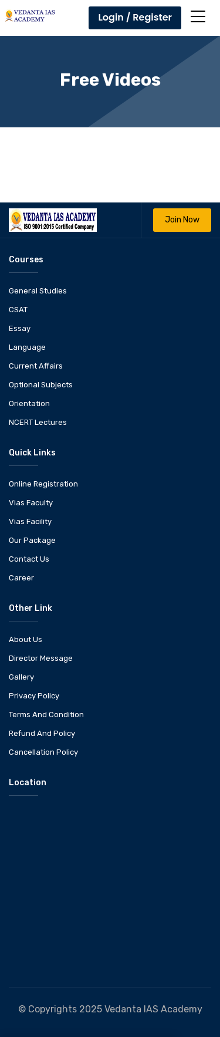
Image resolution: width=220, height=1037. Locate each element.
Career (21, 577)
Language (27, 347)
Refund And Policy (42, 733)
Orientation (29, 403)
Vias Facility (30, 521)
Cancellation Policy (43, 752)
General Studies (38, 290)
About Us (25, 639)
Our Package (32, 540)
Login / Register (135, 17)
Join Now (182, 220)
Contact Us (29, 559)
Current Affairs (36, 366)
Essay (20, 328)
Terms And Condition (46, 714)
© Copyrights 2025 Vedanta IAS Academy (110, 1009)
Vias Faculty (31, 502)
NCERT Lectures (38, 422)
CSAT (18, 309)
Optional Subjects (41, 384)
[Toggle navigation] (198, 16)
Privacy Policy (34, 695)
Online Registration (43, 483)
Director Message (41, 658)
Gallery (21, 677)
